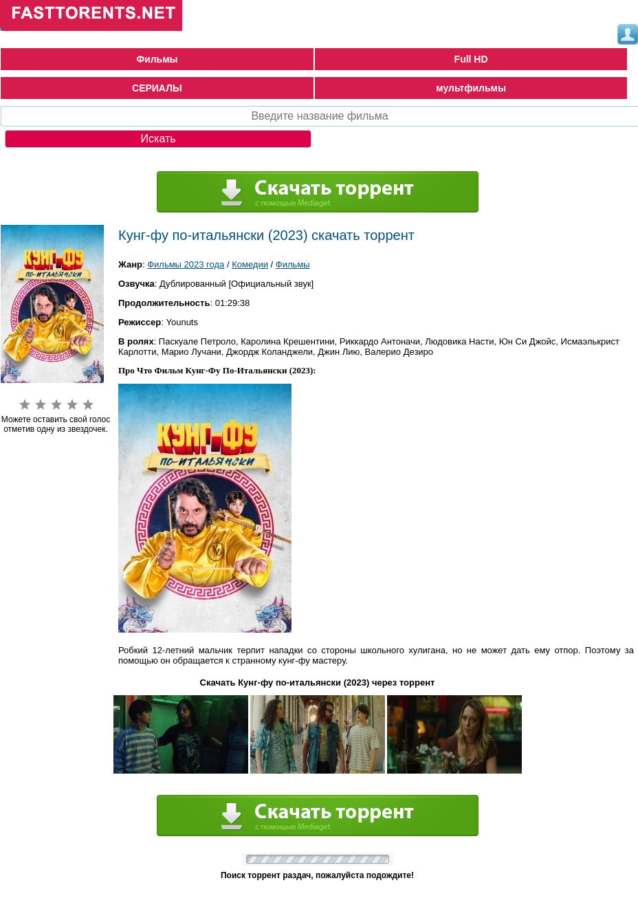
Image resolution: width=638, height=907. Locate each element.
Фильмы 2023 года (185, 264)
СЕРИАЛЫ (157, 88)
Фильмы (156, 59)
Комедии (250, 264)
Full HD (471, 59)
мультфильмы (471, 88)
